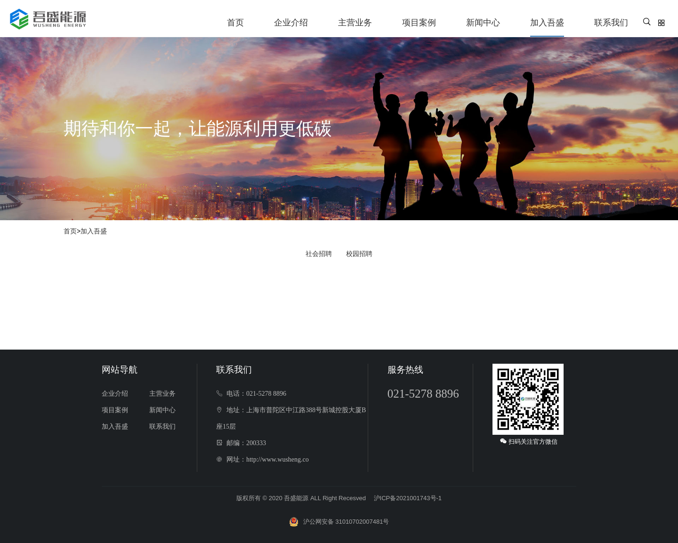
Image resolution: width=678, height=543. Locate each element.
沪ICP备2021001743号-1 (408, 498)
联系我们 (611, 22)
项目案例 (419, 22)
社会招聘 (319, 253)
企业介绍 (291, 22)
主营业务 (355, 22)
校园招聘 (359, 253)
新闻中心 (483, 22)
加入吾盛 (547, 22)
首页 (235, 22)
